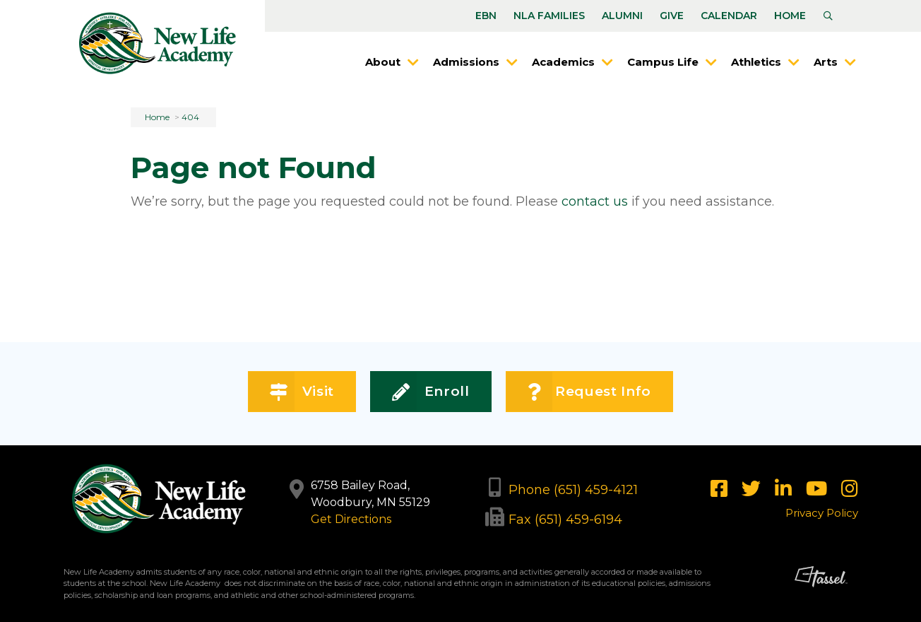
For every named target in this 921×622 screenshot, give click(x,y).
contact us (594, 201)
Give (672, 15)
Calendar (729, 15)
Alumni (622, 15)
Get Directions (351, 519)
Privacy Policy (821, 513)
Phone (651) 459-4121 (573, 490)
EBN (486, 15)
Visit (302, 392)
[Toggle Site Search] (828, 16)
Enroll (431, 392)
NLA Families (549, 15)
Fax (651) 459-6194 (565, 519)
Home (790, 15)
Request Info (589, 392)
